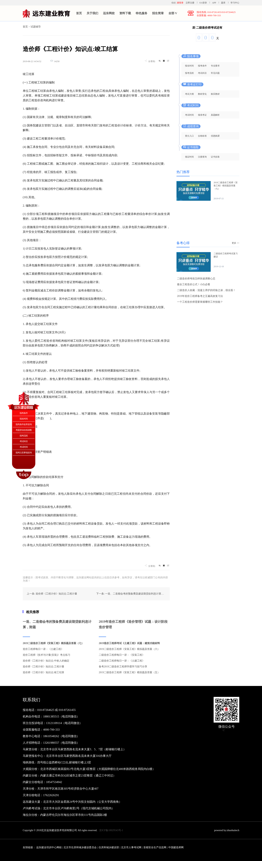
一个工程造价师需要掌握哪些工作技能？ (200, 302)
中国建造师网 (176, 847)
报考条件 (202, 65)
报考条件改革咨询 (24, 424)
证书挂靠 (215, 157)
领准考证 (202, 115)
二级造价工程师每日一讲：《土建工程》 (122, 660)
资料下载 (125, 13)
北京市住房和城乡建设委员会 (80, 847)
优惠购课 (215, 136)
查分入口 (189, 136)
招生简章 (158, 13)
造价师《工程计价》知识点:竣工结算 (43, 672)
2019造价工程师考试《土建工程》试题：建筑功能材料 (129, 643)
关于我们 (92, 13)
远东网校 (109, 13)
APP (214, 2)
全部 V (172, 13)
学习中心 (235, 2)
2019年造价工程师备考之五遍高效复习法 (200, 296)
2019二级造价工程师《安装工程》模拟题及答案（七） (53, 643)
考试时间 (189, 115)
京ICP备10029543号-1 (111, 830)
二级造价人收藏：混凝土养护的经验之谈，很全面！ (206, 290)
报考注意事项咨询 (24, 452)
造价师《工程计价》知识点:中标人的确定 (46, 660)
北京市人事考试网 (131, 847)
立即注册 (190, 2)
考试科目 (202, 73)
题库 (223, 2)
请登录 (180, 2)
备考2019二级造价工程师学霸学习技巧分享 (123, 666)
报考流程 (189, 73)
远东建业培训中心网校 (49, 847)
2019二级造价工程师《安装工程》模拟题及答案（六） (129, 649)
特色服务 (141, 13)
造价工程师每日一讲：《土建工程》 (43, 649)
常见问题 (215, 73)
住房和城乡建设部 (109, 847)
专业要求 (215, 65)
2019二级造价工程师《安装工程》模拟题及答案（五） (129, 672)
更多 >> (235, 243)
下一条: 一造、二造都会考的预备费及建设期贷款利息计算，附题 (132, 593)
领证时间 (189, 157)
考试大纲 (189, 94)
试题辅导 (36, 26)
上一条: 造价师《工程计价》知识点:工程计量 (52, 593)
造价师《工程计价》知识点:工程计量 (43, 666)
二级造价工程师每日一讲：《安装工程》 (122, 655)
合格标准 (202, 136)
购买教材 (215, 94)
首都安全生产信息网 (154, 847)
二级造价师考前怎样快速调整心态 (196, 278)
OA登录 (203, 2)
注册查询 (202, 157)
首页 (79, 13)
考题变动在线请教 (24, 430)
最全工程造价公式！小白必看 (193, 284)
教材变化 (202, 94)
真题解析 (215, 115)
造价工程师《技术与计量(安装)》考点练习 (46, 655)
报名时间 (189, 65)
